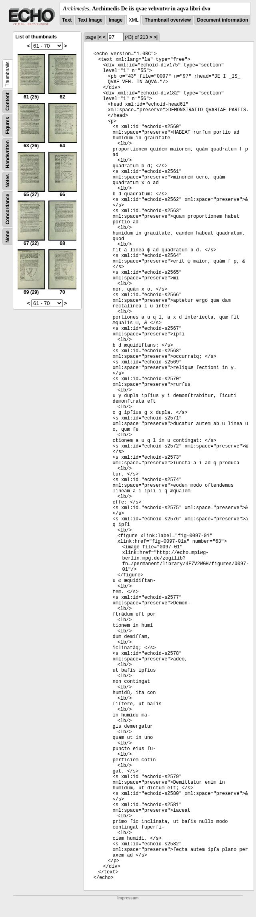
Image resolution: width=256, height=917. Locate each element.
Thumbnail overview (168, 20)
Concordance (7, 209)
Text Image (90, 20)
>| (156, 37)
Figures (7, 125)
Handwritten (7, 154)
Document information (222, 20)
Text (67, 20)
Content (7, 101)
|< (100, 37)
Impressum (127, 898)
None (7, 237)
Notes (7, 180)
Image (116, 20)
